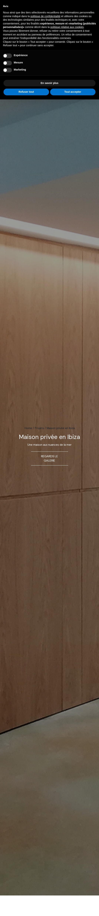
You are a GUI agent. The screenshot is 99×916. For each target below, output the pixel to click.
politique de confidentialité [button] (45, 16)
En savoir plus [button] (50, 83)
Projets (39, 428)
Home (28, 428)
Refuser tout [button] (26, 91)
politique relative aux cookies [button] (67, 27)
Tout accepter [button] (72, 91)
